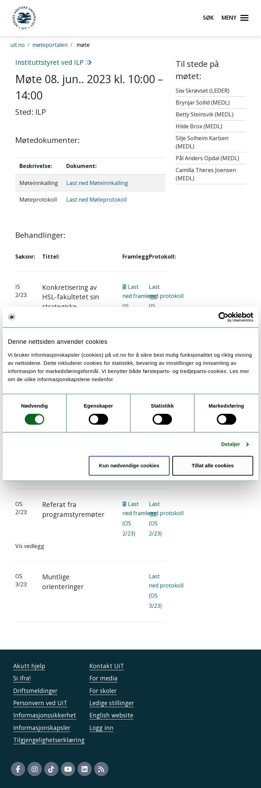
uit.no (17, 45)
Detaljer (230, 444)
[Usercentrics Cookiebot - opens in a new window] (223, 317)
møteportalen (50, 45)
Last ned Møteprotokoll (96, 199)
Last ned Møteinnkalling (97, 183)
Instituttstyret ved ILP (53, 62)
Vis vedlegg (29, 546)
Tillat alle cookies (213, 466)
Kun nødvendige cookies (129, 466)
